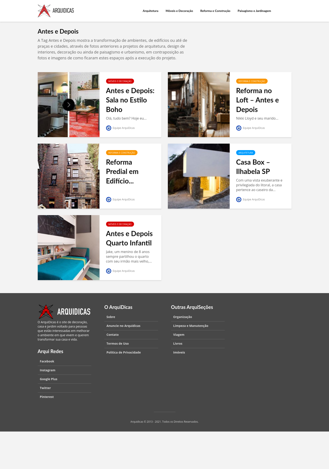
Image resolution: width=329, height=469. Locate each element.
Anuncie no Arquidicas (123, 326)
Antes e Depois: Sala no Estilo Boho (130, 100)
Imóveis (179, 352)
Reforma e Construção (215, 11)
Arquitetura (150, 11)
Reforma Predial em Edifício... (122, 171)
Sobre (110, 317)
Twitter (45, 388)
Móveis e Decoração (179, 11)
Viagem (179, 335)
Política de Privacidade (123, 352)
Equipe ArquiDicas (120, 128)
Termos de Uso (117, 343)
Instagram (48, 370)
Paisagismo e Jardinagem (254, 11)
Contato (112, 335)
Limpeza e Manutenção (190, 326)
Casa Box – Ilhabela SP (253, 167)
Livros (177, 343)
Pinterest (47, 397)
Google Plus (48, 379)
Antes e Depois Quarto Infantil (129, 238)
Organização (182, 317)
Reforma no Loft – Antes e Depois (257, 100)
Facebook (47, 361)
